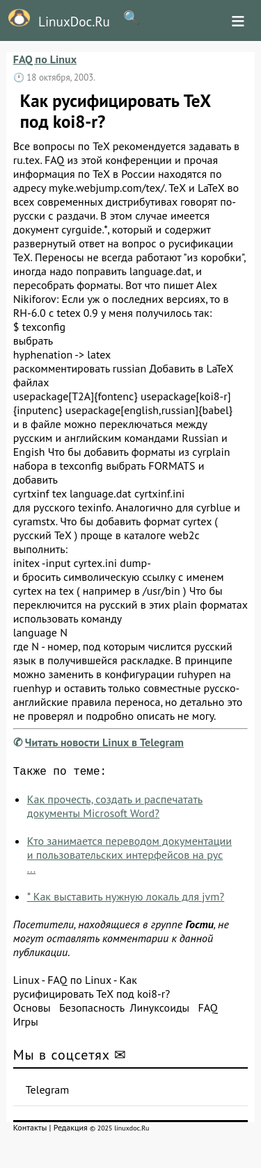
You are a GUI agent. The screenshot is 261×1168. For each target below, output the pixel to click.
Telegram (48, 1092)
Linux (26, 982)
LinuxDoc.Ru (55, 19)
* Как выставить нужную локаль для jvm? (126, 899)
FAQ (207, 1010)
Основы (32, 1010)
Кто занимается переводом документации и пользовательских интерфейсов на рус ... (129, 857)
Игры (25, 1024)
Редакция (71, 1130)
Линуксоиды (159, 1010)
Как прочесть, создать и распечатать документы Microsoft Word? (115, 809)
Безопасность (92, 1010)
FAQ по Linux (45, 59)
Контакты (30, 1130)
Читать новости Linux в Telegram (104, 742)
